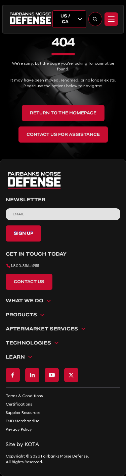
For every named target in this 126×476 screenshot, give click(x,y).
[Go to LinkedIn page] (32, 375)
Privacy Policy (19, 429)
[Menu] (111, 19)
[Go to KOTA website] (63, 444)
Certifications (19, 404)
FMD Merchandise (22, 420)
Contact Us (29, 281)
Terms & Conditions (24, 395)
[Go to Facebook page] (13, 375)
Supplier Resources (23, 412)
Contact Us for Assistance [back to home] (63, 134)
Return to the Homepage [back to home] (63, 112)
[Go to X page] (71, 375)
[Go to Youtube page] (52, 375)
